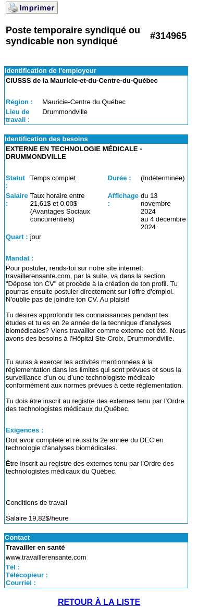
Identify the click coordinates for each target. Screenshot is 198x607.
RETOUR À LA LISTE (99, 602)
